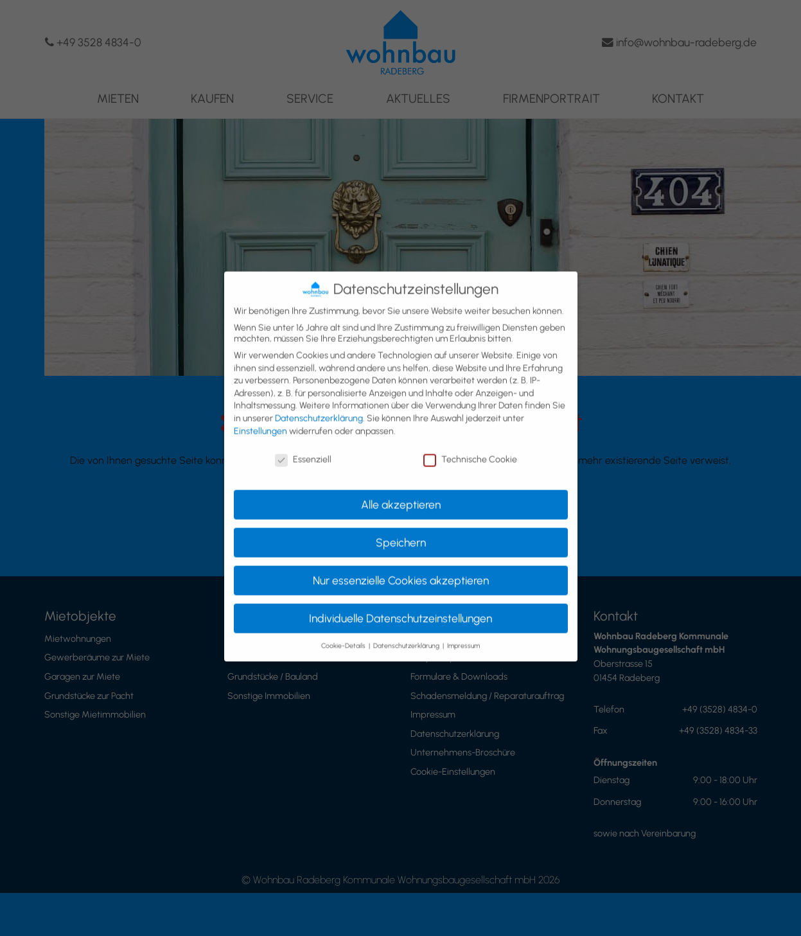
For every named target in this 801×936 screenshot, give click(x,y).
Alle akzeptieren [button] (401, 494)
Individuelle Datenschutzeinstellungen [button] (400, 608)
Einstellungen (260, 421)
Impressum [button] (463, 635)
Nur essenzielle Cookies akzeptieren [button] (401, 570)
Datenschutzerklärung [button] (407, 635)
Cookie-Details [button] (344, 635)
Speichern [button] (401, 532)
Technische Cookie (470, 450)
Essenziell (303, 450)
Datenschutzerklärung (319, 408)
